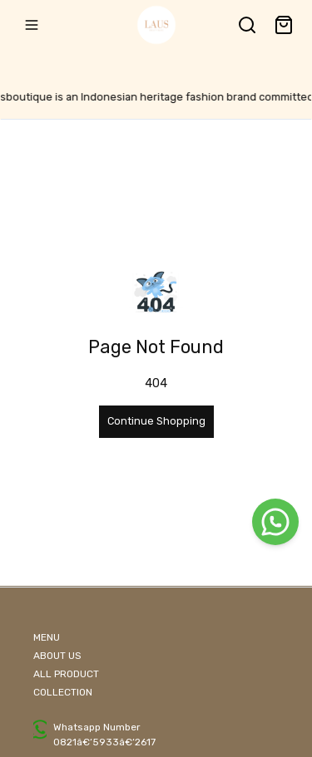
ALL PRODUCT (66, 674)
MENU (46, 637)
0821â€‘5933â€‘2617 (104, 742)
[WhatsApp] (275, 522)
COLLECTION (62, 692)
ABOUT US (57, 655)
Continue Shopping (156, 421)
